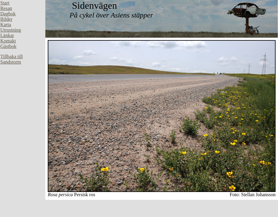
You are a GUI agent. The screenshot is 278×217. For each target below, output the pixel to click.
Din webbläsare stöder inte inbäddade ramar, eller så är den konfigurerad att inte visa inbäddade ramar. (22, 90)
